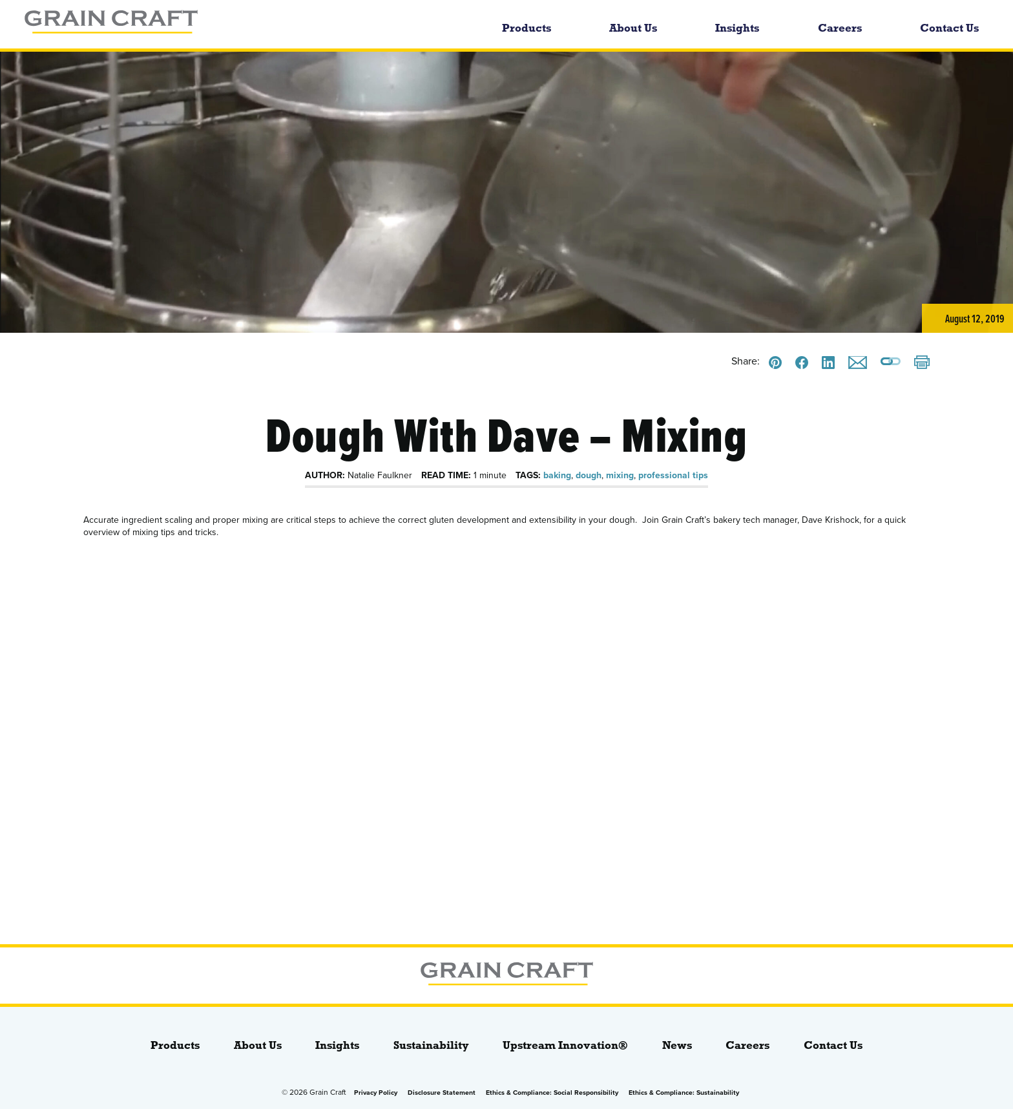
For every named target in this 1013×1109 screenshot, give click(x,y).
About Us (633, 28)
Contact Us (949, 28)
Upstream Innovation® (565, 1045)
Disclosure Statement (441, 1092)
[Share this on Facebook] (801, 362)
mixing (620, 475)
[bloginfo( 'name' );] (211, 24)
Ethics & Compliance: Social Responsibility (552, 1092)
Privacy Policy (375, 1092)
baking (557, 475)
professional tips (673, 475)
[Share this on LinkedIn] (828, 362)
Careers (840, 28)
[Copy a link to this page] (891, 362)
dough (588, 475)
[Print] (922, 363)
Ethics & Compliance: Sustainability (684, 1092)
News (677, 1045)
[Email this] (857, 362)
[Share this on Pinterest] (775, 362)
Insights (737, 28)
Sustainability (431, 1045)
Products (526, 28)
